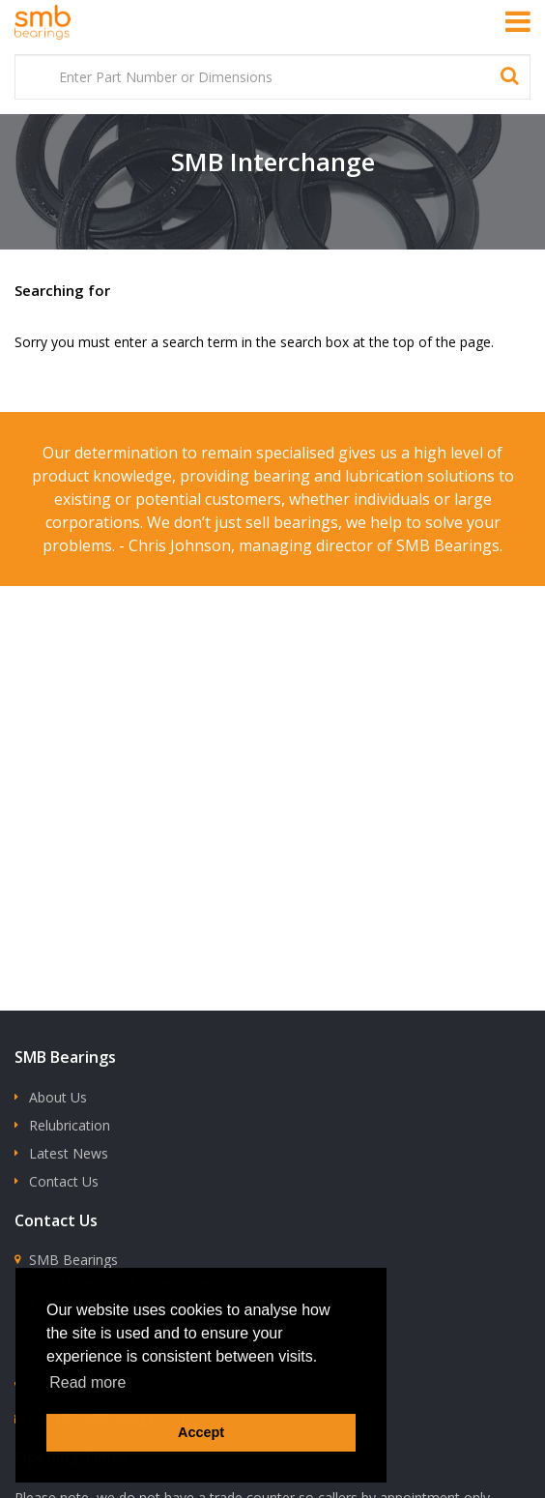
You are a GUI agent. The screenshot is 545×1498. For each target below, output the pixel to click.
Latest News (68, 1153)
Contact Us (64, 1181)
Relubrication (69, 1125)
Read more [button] (87, 1382)
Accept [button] (201, 1432)
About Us (58, 1097)
